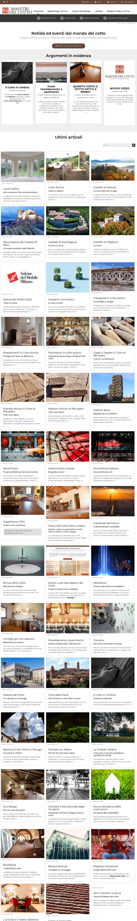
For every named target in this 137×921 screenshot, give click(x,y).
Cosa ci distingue (81, 11)
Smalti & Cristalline (91, 18)
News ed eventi (7, 183)
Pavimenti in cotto (48, 18)
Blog (98, 2)
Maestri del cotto (58, 11)
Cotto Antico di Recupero (118, 18)
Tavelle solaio (69, 18)
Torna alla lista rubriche (68, 46)
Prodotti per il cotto (118, 11)
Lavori (99, 11)
